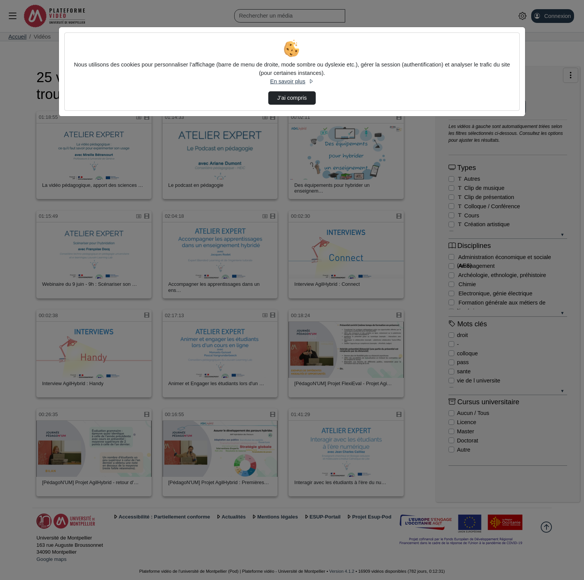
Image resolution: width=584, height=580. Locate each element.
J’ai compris (292, 98)
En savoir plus (292, 81)
